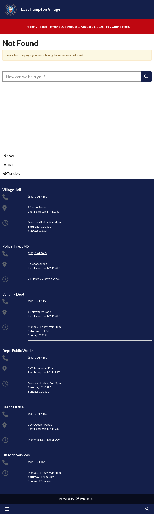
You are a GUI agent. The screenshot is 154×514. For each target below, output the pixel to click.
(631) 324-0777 (37, 253)
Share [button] (9, 156)
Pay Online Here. (118, 26)
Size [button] (8, 164)
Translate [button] (11, 173)
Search (147, 509)
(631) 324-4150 (37, 196)
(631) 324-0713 (37, 461)
